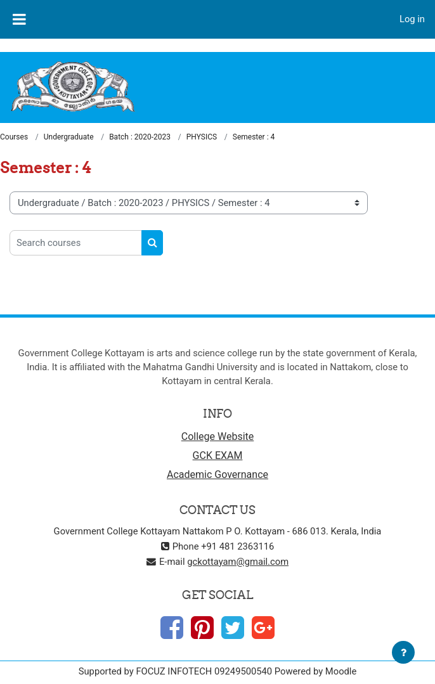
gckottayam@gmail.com (238, 561)
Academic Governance (217, 474)
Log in (412, 19)
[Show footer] (403, 652)
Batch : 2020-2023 (140, 136)
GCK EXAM (218, 455)
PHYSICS (201, 136)
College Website (217, 436)
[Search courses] (76, 242)
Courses (14, 136)
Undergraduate (69, 136)
